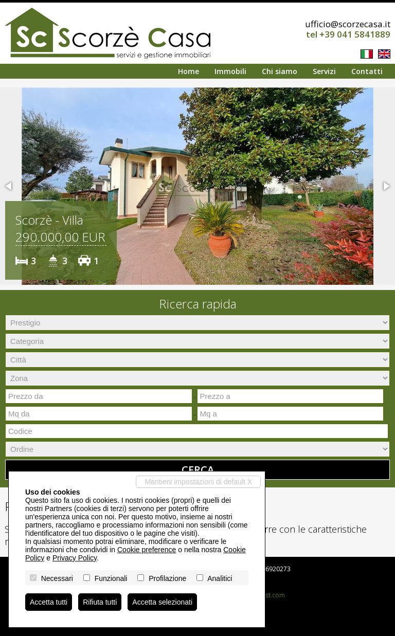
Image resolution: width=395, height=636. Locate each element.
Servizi (324, 71)
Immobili (230, 71)
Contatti (367, 71)
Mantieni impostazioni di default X (198, 482)
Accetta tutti (48, 602)
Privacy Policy (74, 558)
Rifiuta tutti (100, 602)
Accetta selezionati (162, 602)
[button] (9, 186)
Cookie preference (146, 550)
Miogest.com (266, 595)
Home (188, 71)
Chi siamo (279, 71)
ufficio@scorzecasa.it (347, 24)
